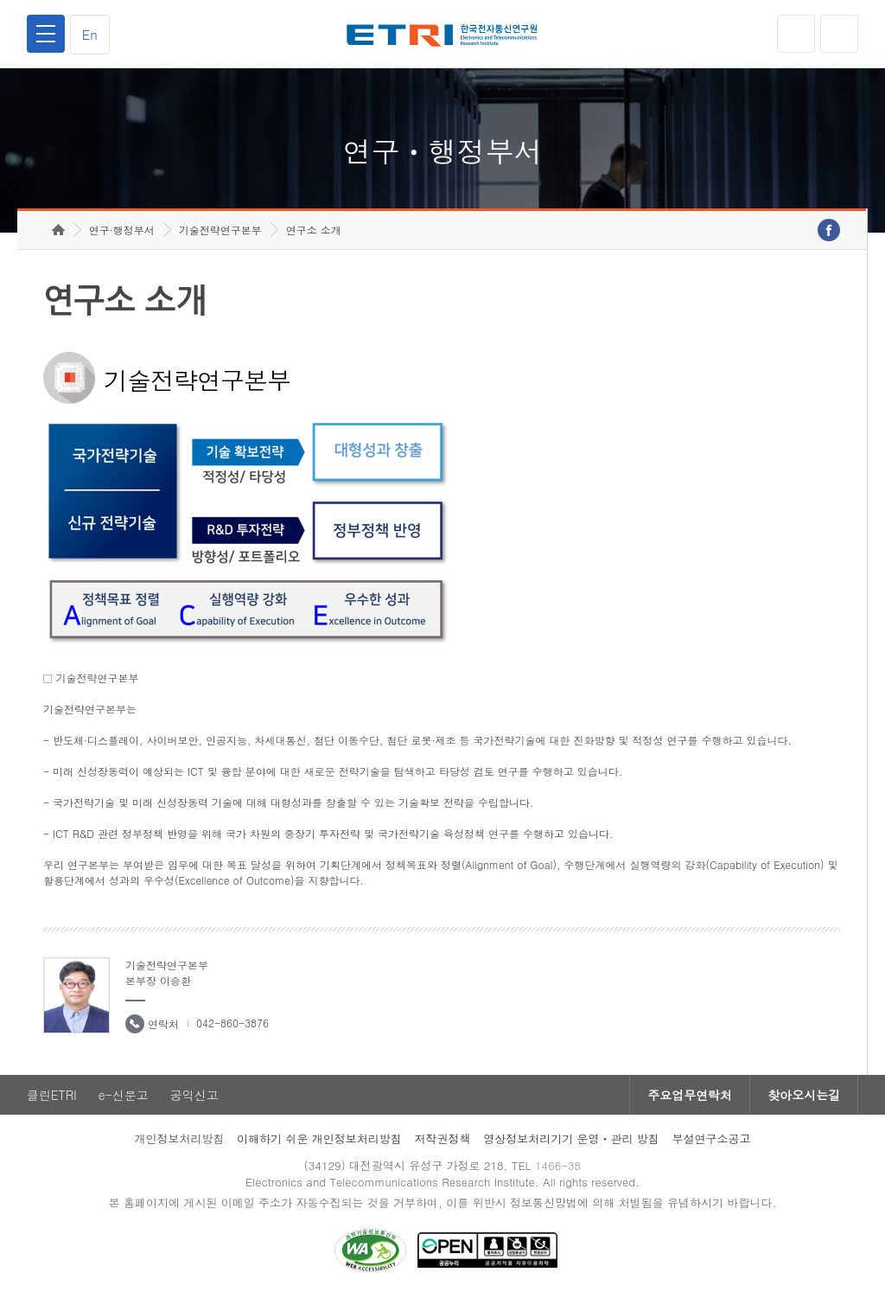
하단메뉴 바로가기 (0, 0)
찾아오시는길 (803, 1094)
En (90, 34)
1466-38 (558, 1165)
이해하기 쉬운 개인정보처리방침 (319, 1138)
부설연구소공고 (711, 1138)
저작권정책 (442, 1138)
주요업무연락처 (689, 1094)
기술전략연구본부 (220, 229)
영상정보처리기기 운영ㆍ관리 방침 (571, 1138)
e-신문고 (124, 1094)
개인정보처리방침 (179, 1138)
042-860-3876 (232, 1022)
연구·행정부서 (122, 229)
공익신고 (194, 1094)
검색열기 (839, 34)
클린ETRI (52, 1094)
